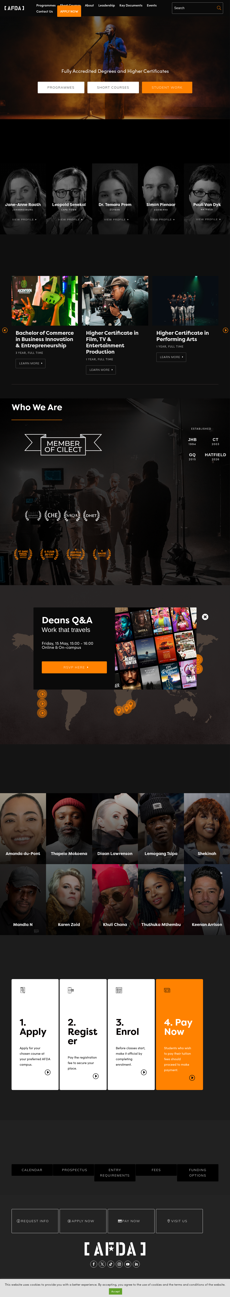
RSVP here (86, 677)
